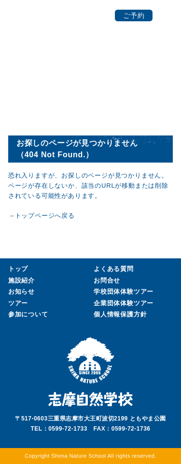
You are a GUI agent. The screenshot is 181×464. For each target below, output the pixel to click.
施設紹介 (21, 280)
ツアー (18, 303)
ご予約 (134, 15)
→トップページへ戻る (41, 215)
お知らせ (21, 291)
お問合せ (107, 280)
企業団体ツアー (123, 303)
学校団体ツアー (123, 292)
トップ (18, 268)
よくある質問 (114, 268)
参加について (28, 314)
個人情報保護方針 (120, 314)
